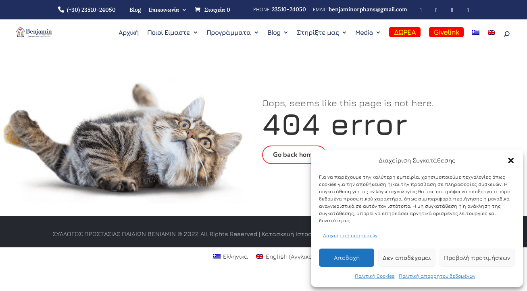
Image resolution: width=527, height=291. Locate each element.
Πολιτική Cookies (375, 276)
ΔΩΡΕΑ (405, 32)
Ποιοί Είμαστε (168, 33)
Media (364, 33)
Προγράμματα (228, 33)
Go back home (294, 154)
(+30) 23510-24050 (91, 9)
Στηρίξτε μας (318, 33)
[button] (511, 160)
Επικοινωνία (164, 9)
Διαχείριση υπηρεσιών (350, 235)
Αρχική (129, 33)
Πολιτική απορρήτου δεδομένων (437, 276)
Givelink (446, 32)
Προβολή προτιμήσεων (477, 257)
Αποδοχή (347, 257)
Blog (135, 9)
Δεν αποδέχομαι (407, 257)
